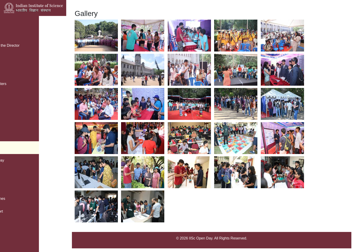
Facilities (11, 173)
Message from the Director (25, 45)
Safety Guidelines (18, 199)
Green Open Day (17, 160)
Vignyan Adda (15, 186)
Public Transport (17, 211)
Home (8, 20)
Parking (14, 58)
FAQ (7, 96)
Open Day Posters (18, 84)
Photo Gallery (15, 147)
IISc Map (11, 109)
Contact (10, 135)
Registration (13, 71)
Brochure (15, 33)
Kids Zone (12, 122)
